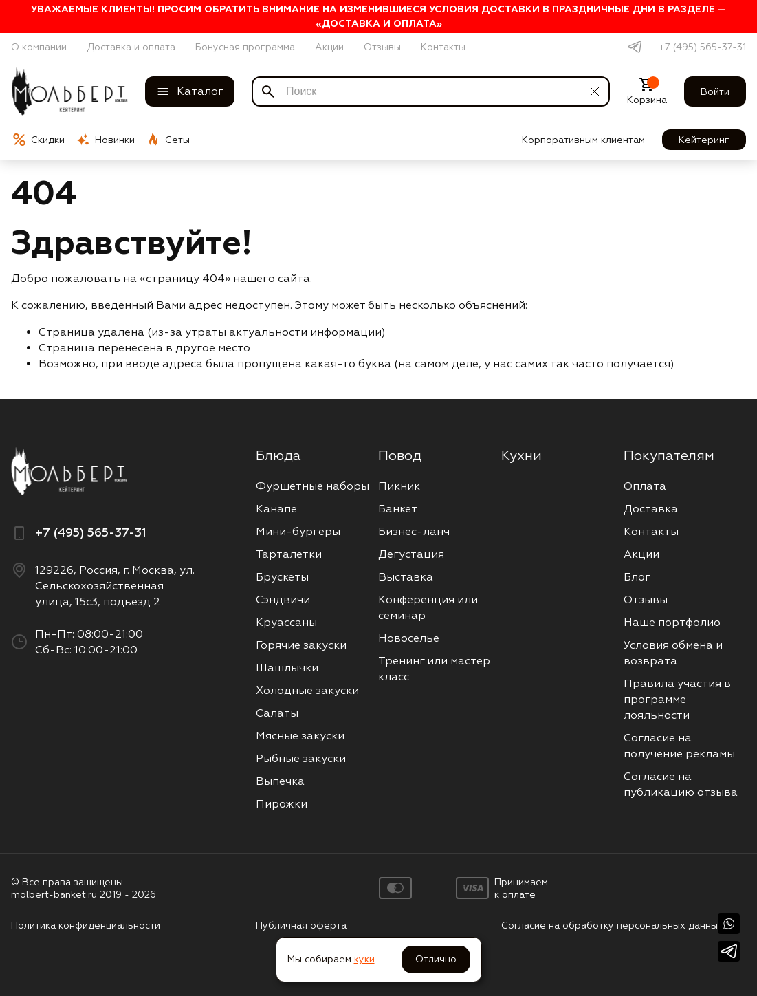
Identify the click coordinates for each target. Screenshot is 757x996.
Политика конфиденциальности (85, 925)
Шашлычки (287, 667)
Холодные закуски (307, 690)
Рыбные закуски (301, 758)
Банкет (397, 508)
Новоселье (408, 638)
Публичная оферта (301, 925)
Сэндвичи (283, 599)
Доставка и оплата (131, 46)
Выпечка (280, 781)
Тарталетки (289, 554)
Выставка (405, 576)
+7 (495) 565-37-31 (702, 46)
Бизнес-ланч (414, 531)
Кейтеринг (704, 139)
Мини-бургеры (298, 531)
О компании (39, 46)
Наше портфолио (672, 622)
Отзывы (382, 46)
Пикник (399, 485)
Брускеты (282, 576)
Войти (715, 91)
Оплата (645, 485)
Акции (329, 46)
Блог (637, 576)
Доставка (651, 508)
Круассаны (286, 622)
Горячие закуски (301, 644)
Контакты (443, 46)
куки (364, 958)
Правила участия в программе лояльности (677, 699)
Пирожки (281, 803)
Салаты (277, 712)
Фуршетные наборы (312, 485)
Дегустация (411, 554)
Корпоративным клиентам (583, 139)
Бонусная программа (245, 46)
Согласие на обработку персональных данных (612, 925)
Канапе (276, 508)
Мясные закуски (300, 735)
